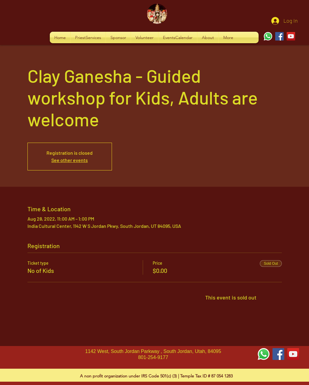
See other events (69, 160)
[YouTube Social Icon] (293, 354)
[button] (88, 37)
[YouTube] (291, 36)
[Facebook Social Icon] (278, 354)
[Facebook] (279, 36)
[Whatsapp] (268, 36)
